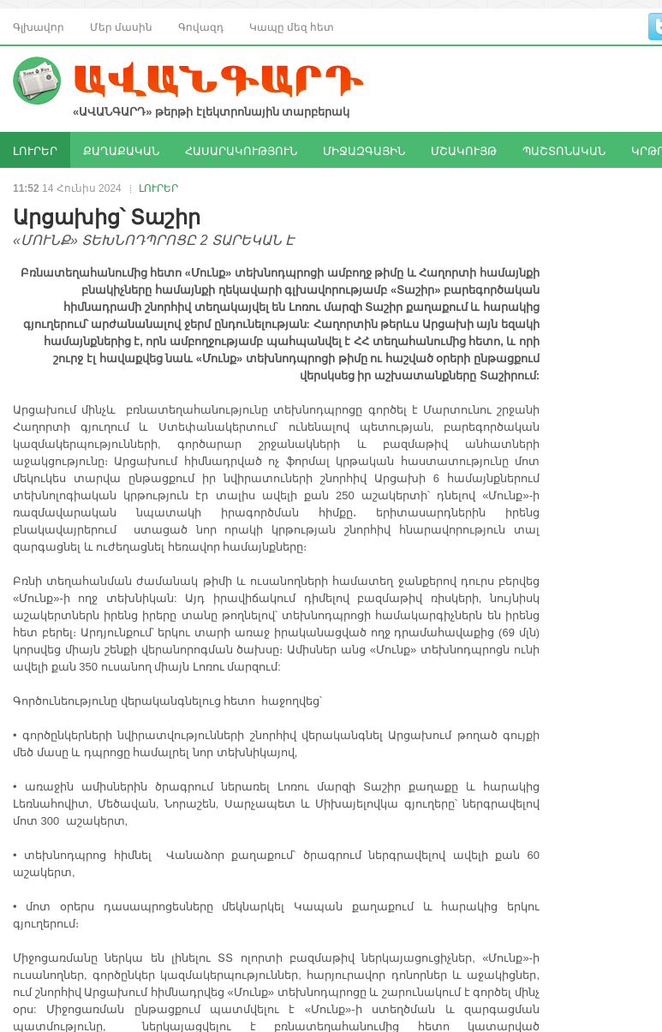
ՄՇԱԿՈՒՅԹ (464, 149)
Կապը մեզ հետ (291, 26)
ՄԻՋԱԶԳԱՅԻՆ (364, 149)
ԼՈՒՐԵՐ (35, 149)
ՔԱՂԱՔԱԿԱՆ (121, 149)
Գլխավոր (38, 26)
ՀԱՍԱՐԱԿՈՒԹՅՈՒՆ (241, 149)
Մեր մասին (121, 26)
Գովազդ (201, 26)
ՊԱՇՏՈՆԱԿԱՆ (563, 149)
